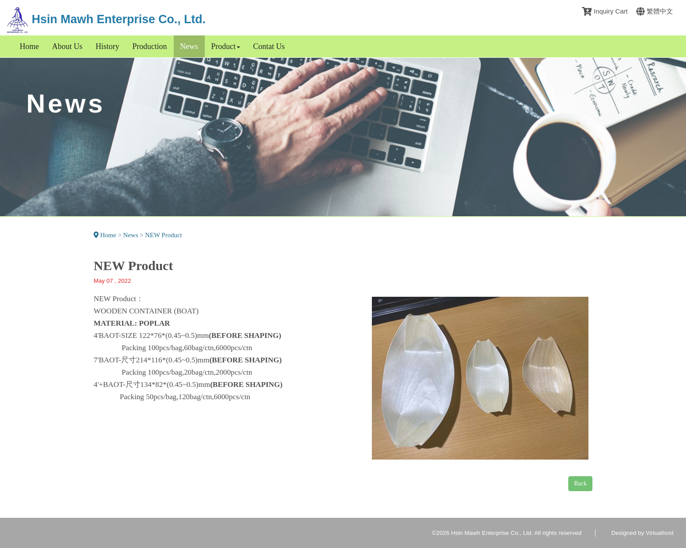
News (189, 46)
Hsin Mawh (106, 19)
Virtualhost (660, 533)
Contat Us (269, 46)
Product (225, 46)
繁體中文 (654, 11)
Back (580, 483)
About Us (67, 46)
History (107, 46)
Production (150, 46)
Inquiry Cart (604, 11)
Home (29, 46)
